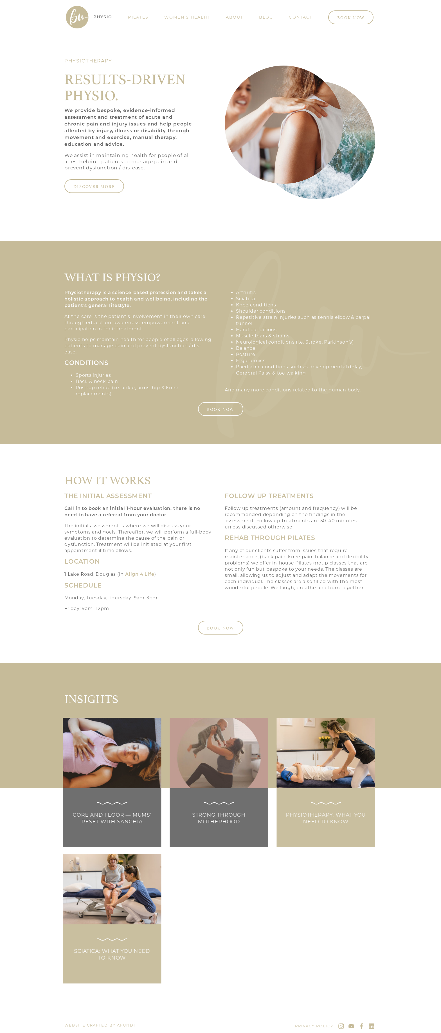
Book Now (350, 17)
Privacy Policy (314, 1026)
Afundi (126, 1025)
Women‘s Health (187, 17)
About (235, 17)
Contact (300, 17)
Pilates (138, 17)
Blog (266, 17)
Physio (102, 17)
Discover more (94, 186)
